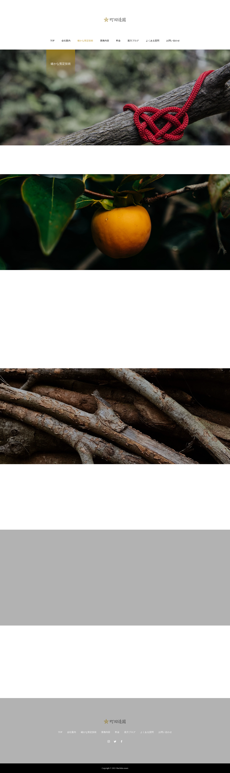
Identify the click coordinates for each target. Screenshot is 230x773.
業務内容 (104, 40)
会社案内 (65, 40)
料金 (118, 40)
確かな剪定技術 (85, 40)
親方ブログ (133, 40)
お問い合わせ (173, 40)
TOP (52, 40)
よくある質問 (152, 40)
